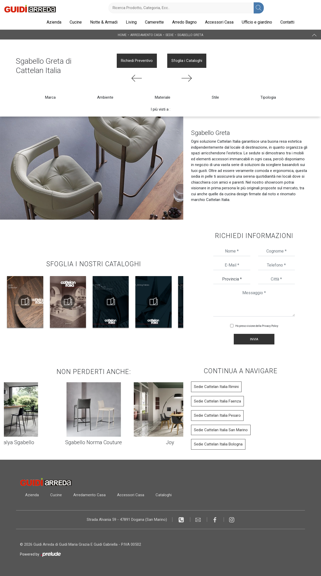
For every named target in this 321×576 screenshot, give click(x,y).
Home (122, 35)
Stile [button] (215, 97)
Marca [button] (50, 97)
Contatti (287, 22)
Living (131, 22)
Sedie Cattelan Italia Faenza (217, 401)
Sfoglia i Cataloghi (186, 60)
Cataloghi (164, 495)
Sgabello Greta (190, 35)
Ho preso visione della (256, 326)
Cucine (76, 22)
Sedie (169, 35)
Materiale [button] (162, 97)
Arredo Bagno (184, 22)
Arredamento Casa (146, 35)
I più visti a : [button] (160, 109)
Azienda (54, 22)
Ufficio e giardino (257, 22)
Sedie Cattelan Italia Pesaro (217, 415)
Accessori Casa (219, 22)
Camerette (154, 22)
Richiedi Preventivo (137, 60)
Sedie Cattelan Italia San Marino (221, 430)
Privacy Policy (270, 326)
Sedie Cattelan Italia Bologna (218, 444)
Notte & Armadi (104, 22)
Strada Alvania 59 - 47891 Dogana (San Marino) (127, 519)
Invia (254, 339)
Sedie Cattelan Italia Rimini (216, 386)
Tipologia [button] (268, 97)
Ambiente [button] (105, 97)
